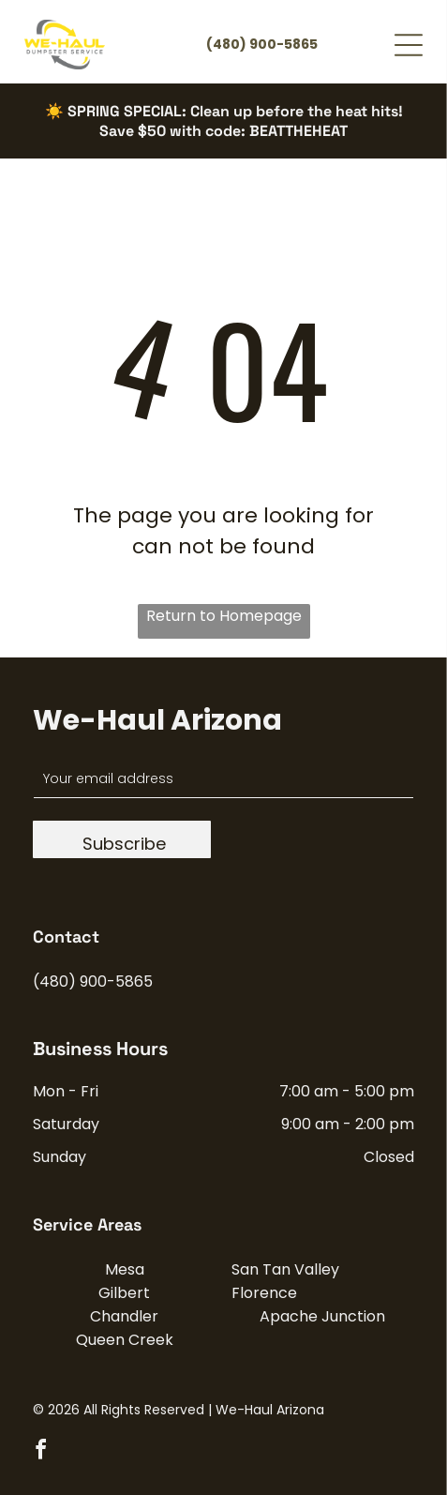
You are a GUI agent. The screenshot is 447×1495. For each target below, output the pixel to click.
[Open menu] (409, 45)
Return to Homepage (224, 616)
